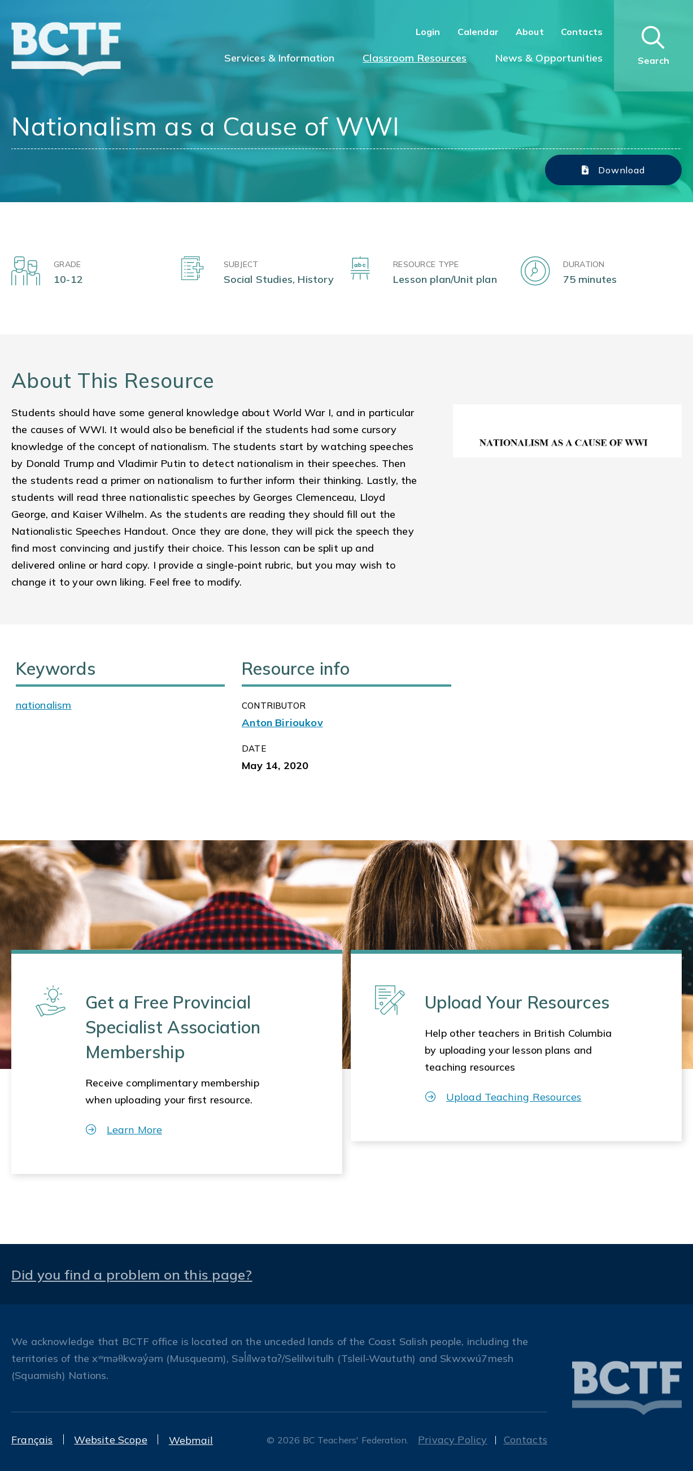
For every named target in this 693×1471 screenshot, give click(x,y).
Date (254, 748)
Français (32, 1439)
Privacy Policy (452, 1439)
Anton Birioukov (282, 722)
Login (428, 31)
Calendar (478, 31)
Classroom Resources (415, 57)
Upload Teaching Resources (503, 1096)
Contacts (582, 31)
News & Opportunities (549, 57)
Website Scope (110, 1439)
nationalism (44, 705)
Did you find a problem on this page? (131, 1274)
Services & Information (279, 57)
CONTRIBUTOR (274, 705)
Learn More (124, 1129)
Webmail (191, 1440)
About (530, 31)
